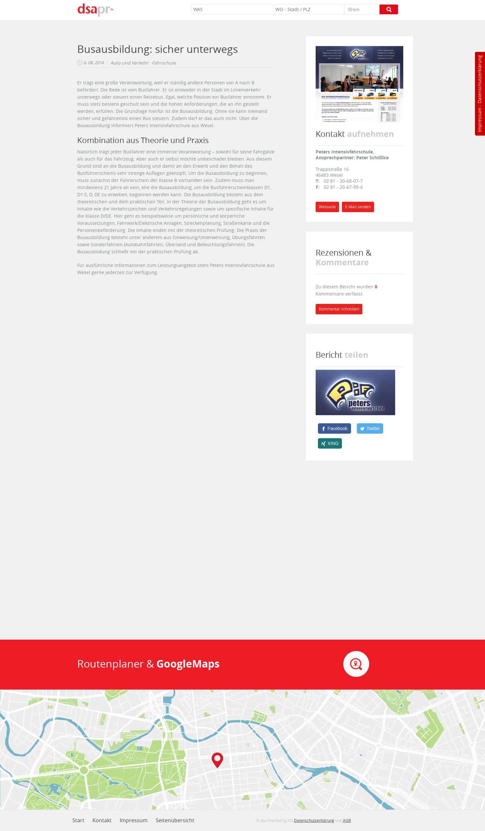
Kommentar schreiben (339, 309)
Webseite (327, 206)
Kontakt (102, 820)
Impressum (479, 120)
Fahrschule (164, 63)
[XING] (330, 443)
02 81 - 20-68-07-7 (343, 181)
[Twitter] (370, 428)
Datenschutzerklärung (479, 79)
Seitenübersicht (175, 820)
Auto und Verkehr (129, 63)
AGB (347, 820)
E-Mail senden (358, 206)
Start (78, 820)
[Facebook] (334, 428)
